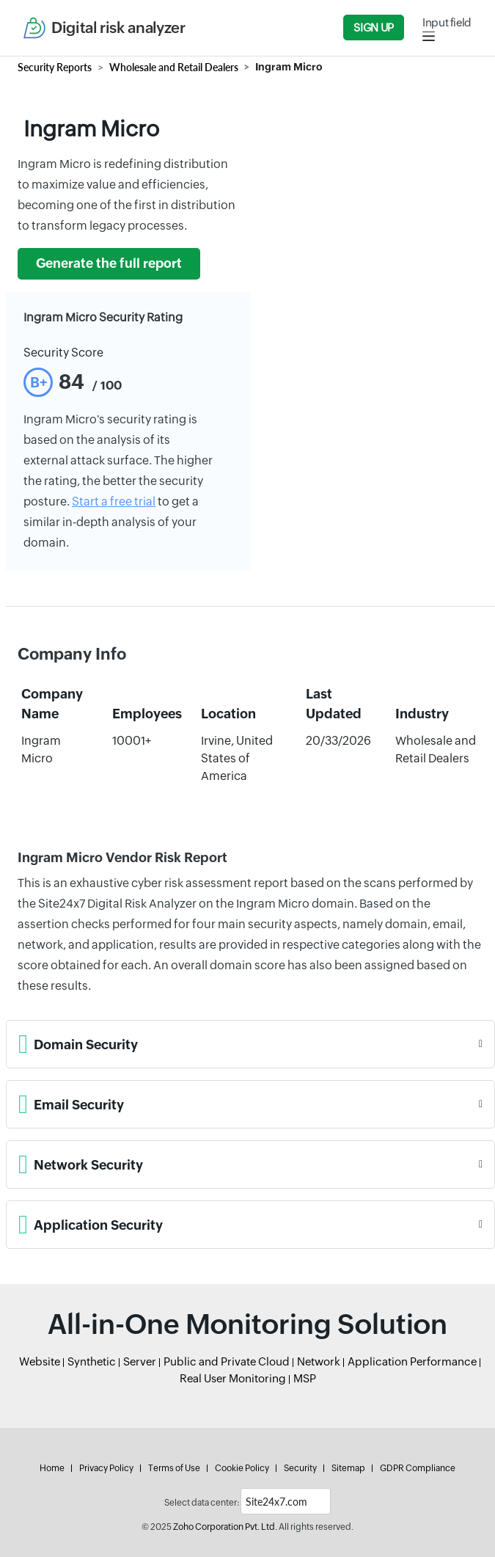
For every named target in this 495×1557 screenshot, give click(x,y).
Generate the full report (109, 263)
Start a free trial (113, 501)
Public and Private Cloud (227, 1361)
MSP (304, 1378)
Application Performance (412, 1361)
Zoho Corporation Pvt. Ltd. (225, 1527)
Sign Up (373, 27)
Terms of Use (174, 1468)
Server (139, 1361)
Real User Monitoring (233, 1378)
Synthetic (91, 1361)
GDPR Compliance (417, 1468)
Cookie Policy (242, 1468)
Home (52, 1468)
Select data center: (201, 1503)
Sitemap (348, 1468)
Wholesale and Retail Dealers (173, 67)
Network (318, 1361)
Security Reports (55, 67)
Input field (447, 22)
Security (300, 1468)
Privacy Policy (106, 1468)
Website (39, 1361)
